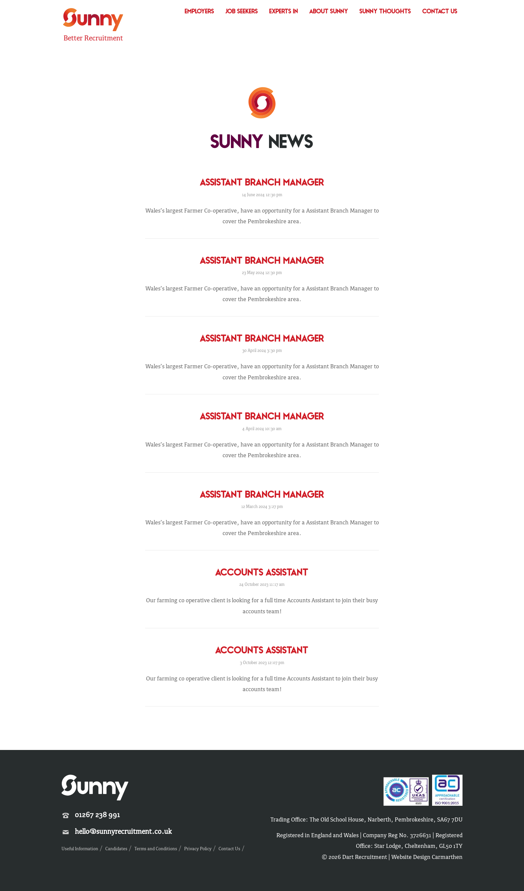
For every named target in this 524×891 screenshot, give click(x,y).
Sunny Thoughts (385, 12)
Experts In (283, 12)
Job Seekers (242, 12)
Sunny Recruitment (93, 20)
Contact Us (439, 12)
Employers (199, 12)
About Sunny (328, 12)
